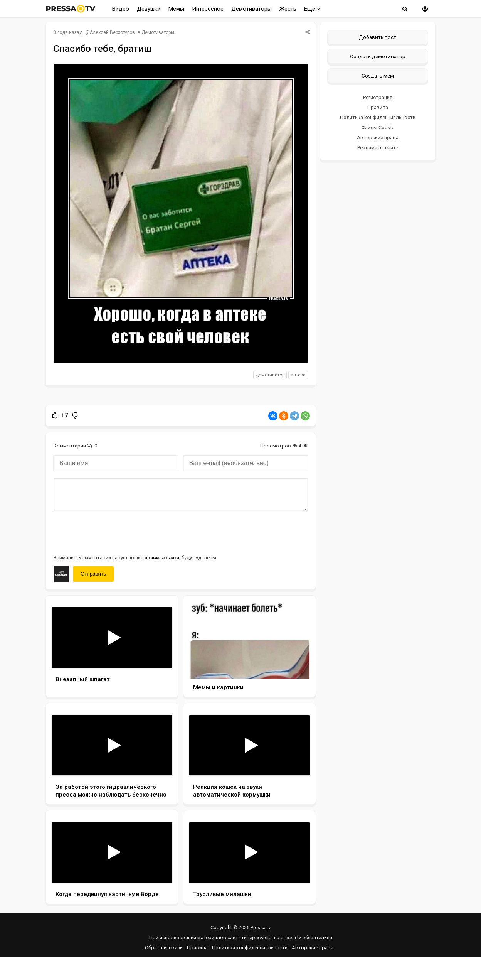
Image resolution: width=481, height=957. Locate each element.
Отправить (93, 574)
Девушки (149, 8)
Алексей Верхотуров (112, 32)
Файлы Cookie (377, 127)
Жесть (287, 8)
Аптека (298, 375)
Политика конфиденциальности (377, 117)
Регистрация (377, 97)
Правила (377, 107)
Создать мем (378, 76)
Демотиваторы (251, 8)
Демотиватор (270, 375)
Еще (312, 8)
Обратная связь (164, 947)
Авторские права (378, 137)
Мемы (176, 8)
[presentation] (112, 532)
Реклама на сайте (377, 147)
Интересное (208, 8)
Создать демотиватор (377, 56)
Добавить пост (377, 37)
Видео (120, 8)
